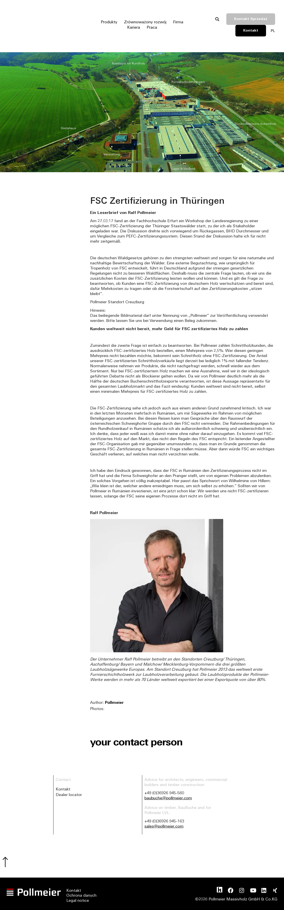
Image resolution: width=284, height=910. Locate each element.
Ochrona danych (81, 896)
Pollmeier (114, 703)
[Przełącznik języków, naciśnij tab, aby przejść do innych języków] (272, 31)
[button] (217, 19)
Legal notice (77, 902)
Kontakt (63, 790)
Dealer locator (69, 795)
